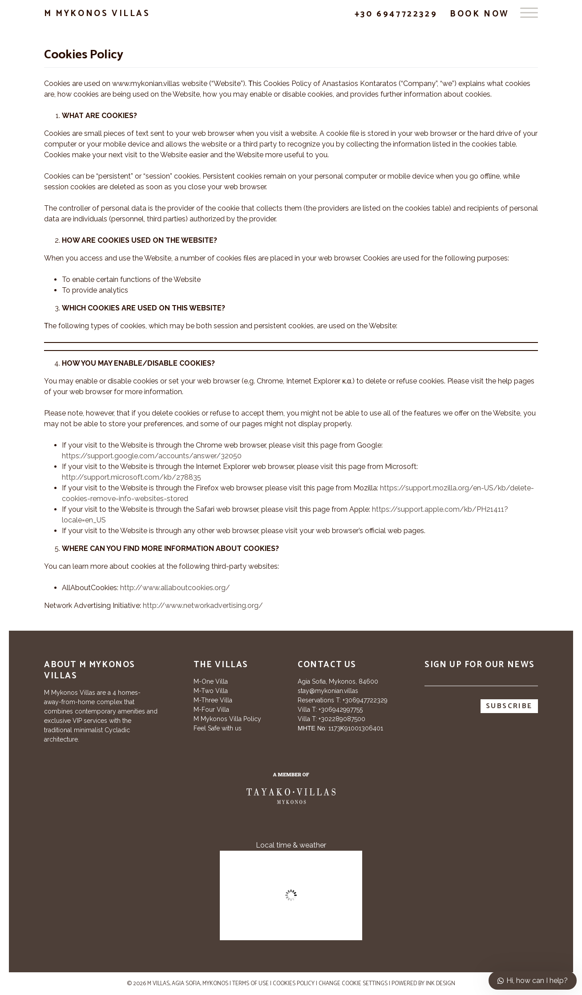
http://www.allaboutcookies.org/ (175, 587)
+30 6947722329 (396, 14)
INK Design (440, 983)
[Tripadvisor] (50, 801)
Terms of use (250, 983)
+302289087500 (342, 718)
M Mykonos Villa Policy (227, 718)
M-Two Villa (211, 690)
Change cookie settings (353, 983)
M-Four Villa (211, 709)
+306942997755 (341, 709)
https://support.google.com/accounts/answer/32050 (152, 456)
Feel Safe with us (218, 728)
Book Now (479, 14)
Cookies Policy (294, 983)
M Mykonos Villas (97, 13)
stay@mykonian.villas (328, 690)
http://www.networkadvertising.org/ (203, 605)
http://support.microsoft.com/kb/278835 (131, 477)
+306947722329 (365, 700)
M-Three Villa (213, 700)
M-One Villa (211, 681)
